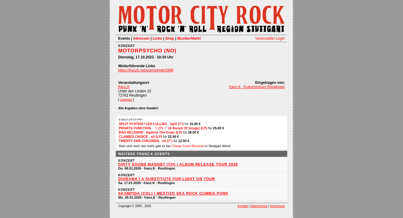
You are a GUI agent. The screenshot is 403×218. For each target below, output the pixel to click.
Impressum (277, 206)
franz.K (124, 87)
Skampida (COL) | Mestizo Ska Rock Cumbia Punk (173, 193)
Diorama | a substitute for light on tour (166, 179)
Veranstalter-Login (270, 38)
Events (124, 38)
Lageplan (126, 99)
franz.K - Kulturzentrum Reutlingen (257, 87)
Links (157, 38)
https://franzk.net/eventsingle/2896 (146, 70)
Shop (169, 38)
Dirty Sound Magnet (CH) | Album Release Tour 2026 (178, 164)
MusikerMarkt (189, 38)
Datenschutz (259, 206)
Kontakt (243, 206)
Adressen (141, 38)
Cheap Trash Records (188, 146)
